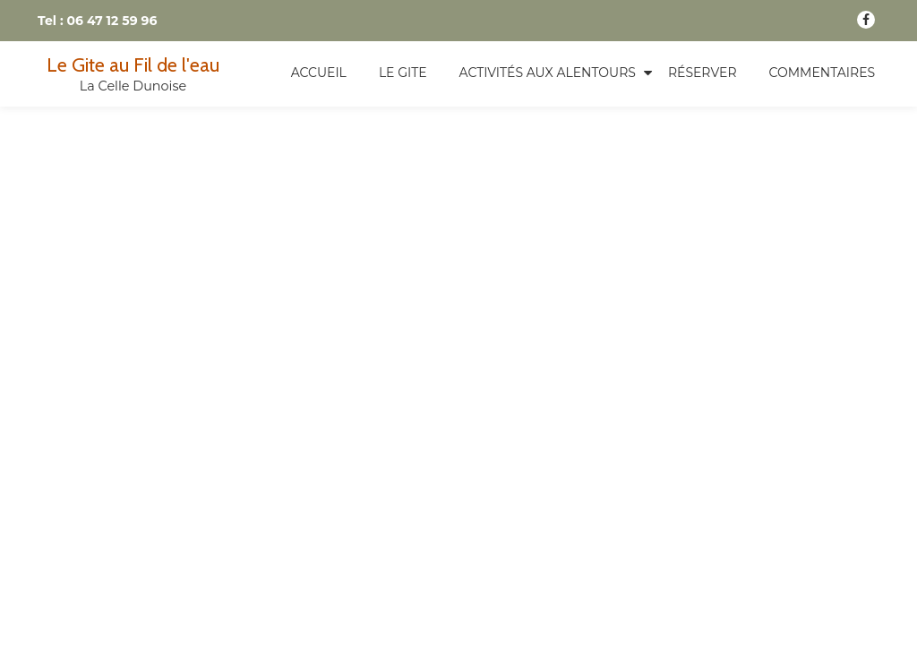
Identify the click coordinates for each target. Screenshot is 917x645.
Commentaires (822, 72)
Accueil (319, 72)
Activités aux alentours (547, 72)
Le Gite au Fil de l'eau (133, 64)
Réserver (702, 72)
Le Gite (403, 72)
